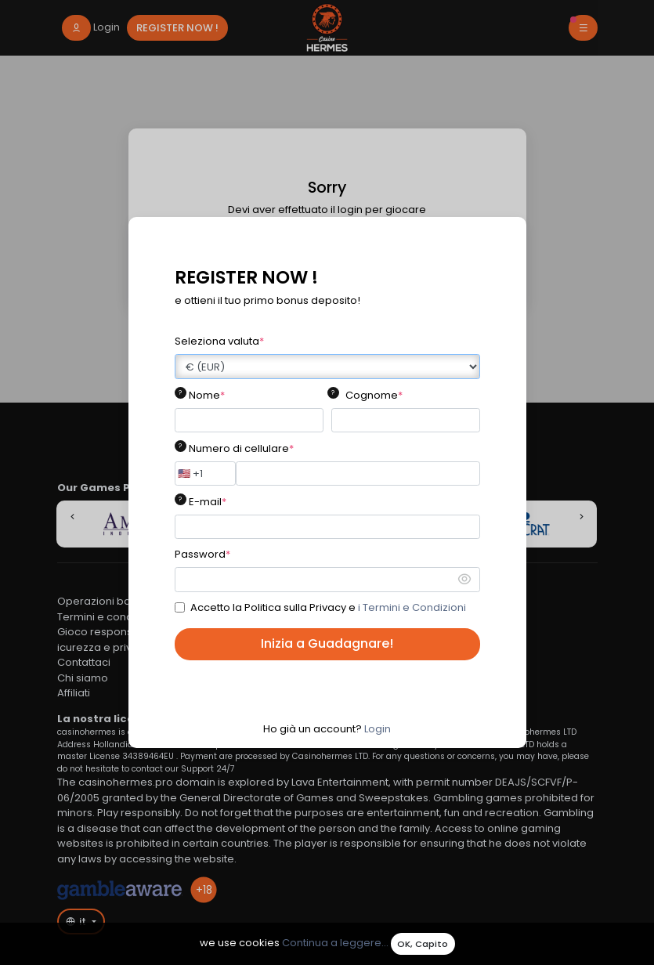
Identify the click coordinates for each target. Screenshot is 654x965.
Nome (207, 395)
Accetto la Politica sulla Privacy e (328, 607)
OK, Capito (422, 944)
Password (202, 554)
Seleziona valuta (219, 341)
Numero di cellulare (241, 448)
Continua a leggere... (335, 943)
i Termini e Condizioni (412, 607)
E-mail (207, 501)
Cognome (374, 395)
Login (377, 728)
